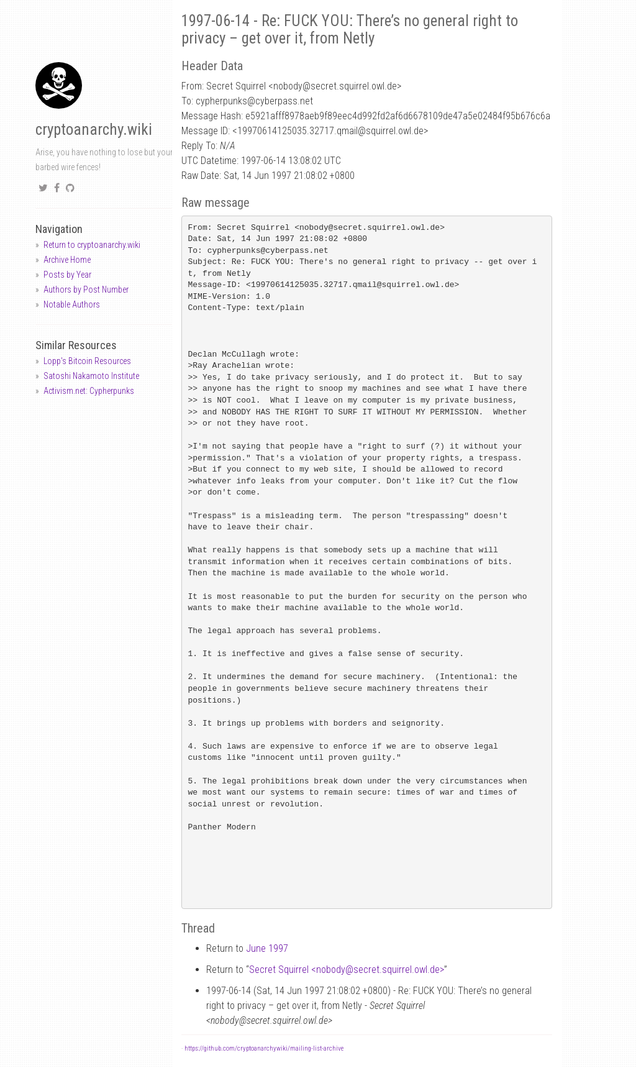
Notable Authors (71, 304)
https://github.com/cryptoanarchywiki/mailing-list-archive (263, 1048)
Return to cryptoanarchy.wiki (91, 245)
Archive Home (67, 260)
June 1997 (267, 948)
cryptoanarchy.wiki (93, 130)
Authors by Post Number (86, 289)
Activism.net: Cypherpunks (88, 391)
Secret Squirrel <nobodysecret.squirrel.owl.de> (346, 969)
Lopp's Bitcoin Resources (87, 361)
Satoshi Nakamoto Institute (91, 376)
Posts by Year (67, 275)
